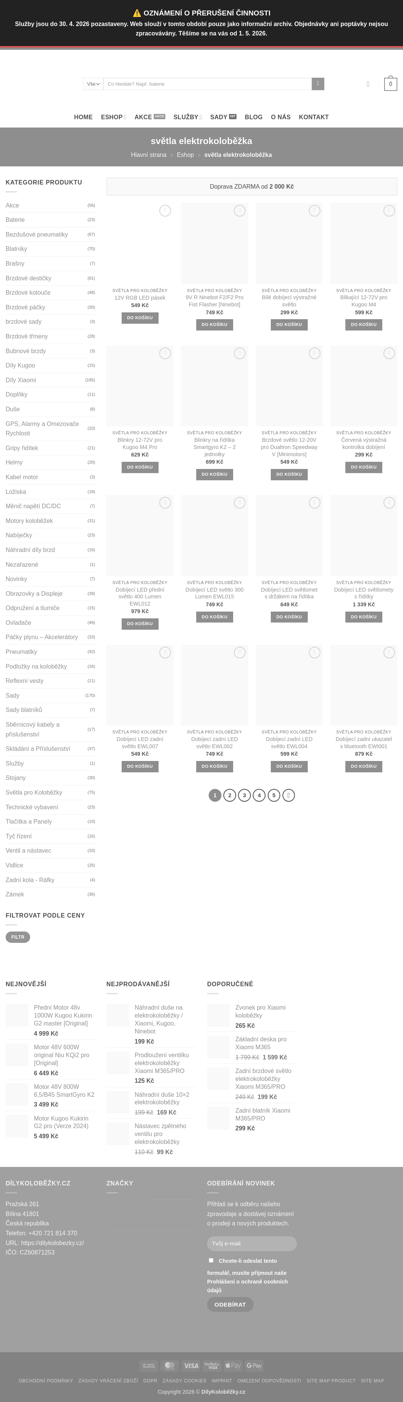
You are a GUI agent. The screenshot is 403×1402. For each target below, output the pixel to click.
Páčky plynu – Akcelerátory (42, 637)
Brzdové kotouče (28, 292)
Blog (254, 117)
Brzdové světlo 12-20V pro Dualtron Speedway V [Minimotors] (289, 447)
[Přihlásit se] (370, 84)
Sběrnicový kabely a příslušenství (33, 729)
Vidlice (14, 865)
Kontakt (314, 117)
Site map (373, 1381)
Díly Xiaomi (21, 380)
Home (83, 117)
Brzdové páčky (25, 307)
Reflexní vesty (24, 681)
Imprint (222, 1381)
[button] (390, 84)
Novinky (16, 579)
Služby (15, 763)
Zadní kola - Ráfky (30, 880)
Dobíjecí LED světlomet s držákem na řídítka (289, 593)
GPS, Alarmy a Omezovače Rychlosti (42, 429)
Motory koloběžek (29, 521)
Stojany (16, 778)
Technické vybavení (32, 807)
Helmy (14, 462)
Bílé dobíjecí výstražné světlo (289, 300)
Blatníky (16, 249)
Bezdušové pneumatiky (37, 234)
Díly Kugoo (20, 365)
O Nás (281, 117)
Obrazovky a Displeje (34, 593)
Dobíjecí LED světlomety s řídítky (364, 593)
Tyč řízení (19, 836)
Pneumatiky (21, 652)
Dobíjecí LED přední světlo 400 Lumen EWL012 (140, 597)
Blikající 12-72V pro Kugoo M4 (364, 300)
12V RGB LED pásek (139, 298)
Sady (218, 117)
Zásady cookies (184, 1381)
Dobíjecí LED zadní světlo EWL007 (140, 742)
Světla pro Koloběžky (34, 792)
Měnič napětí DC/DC (33, 506)
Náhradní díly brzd (30, 550)
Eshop (113, 117)
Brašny (15, 263)
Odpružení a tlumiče (33, 608)
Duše (13, 409)
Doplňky (16, 394)
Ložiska (16, 492)
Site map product (331, 1381)
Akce (143, 117)
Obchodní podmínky (45, 1381)
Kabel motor (22, 477)
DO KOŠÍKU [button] (140, 317)
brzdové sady (23, 321)
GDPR (150, 1381)
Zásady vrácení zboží (108, 1381)
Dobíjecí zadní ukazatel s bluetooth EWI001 (364, 742)
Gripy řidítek (22, 448)
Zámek (15, 894)
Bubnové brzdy (26, 351)
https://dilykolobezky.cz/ (52, 1243)
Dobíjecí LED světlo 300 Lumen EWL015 (214, 593)
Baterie (15, 220)
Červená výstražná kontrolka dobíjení (363, 443)
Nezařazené (22, 564)
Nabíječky (19, 535)
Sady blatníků (24, 710)
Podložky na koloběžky (36, 666)
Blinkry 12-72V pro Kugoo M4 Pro (140, 443)
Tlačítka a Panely (29, 821)
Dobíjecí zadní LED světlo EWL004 (289, 742)
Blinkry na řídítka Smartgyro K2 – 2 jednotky (215, 447)
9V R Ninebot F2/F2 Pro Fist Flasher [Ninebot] (215, 300)
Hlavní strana (148, 155)
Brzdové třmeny (27, 336)
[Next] (288, 795)
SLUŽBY (188, 117)
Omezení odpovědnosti (269, 1381)
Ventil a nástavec (28, 850)
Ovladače (18, 623)
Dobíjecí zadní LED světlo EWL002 (214, 742)
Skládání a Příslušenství (38, 749)
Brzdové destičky (28, 278)
